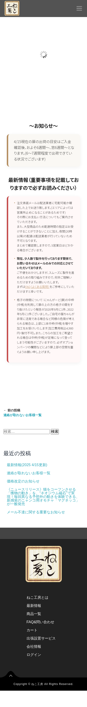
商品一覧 (34, 614)
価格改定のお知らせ (23, 481)
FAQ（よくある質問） (37, 286)
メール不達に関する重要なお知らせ (36, 512)
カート (32, 630)
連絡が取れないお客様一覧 (28, 473)
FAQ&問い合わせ (41, 622)
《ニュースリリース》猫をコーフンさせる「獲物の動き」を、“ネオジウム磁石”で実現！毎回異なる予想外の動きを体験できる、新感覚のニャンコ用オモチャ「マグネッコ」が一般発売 (43, 496)
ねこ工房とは (37, 597)
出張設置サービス (41, 638)
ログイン (34, 655)
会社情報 (34, 646)
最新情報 (34, 606)
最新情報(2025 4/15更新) (27, 465)
